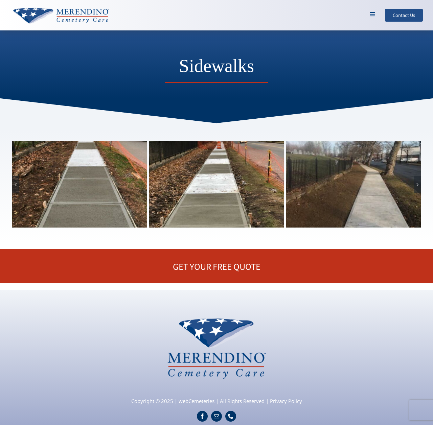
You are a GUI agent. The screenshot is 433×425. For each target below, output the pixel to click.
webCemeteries (196, 401)
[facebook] (202, 416)
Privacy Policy (286, 401)
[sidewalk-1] (79, 184)
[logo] (217, 315)
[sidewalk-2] (216, 184)
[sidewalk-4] (353, 184)
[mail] (216, 416)
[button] (15, 184)
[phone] (230, 416)
